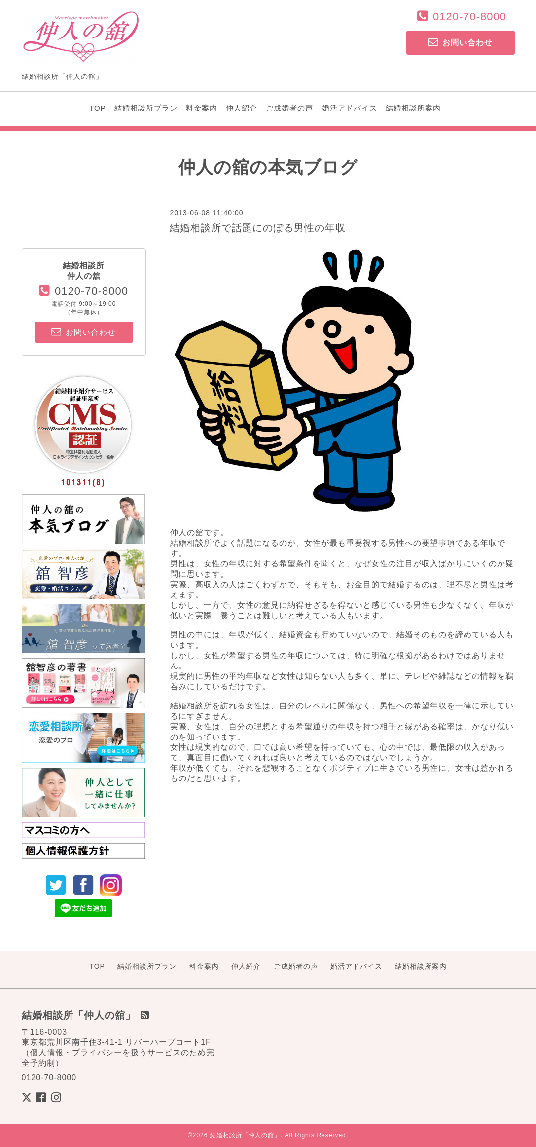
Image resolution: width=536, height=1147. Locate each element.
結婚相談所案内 (413, 108)
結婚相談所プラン (146, 108)
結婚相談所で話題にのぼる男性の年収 (258, 227)
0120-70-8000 (469, 16)
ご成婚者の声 (289, 108)
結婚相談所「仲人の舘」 (245, 1135)
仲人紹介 (241, 108)
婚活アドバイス (349, 108)
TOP (97, 108)
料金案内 (201, 108)
